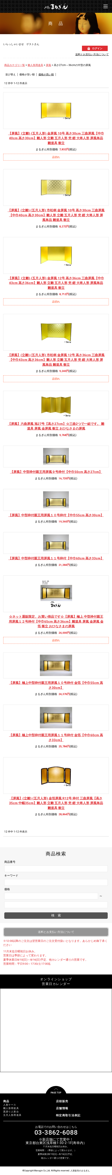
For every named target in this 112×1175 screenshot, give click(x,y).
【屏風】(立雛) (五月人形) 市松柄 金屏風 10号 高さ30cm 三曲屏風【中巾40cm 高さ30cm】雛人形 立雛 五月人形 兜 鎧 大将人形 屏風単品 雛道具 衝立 (56, 215)
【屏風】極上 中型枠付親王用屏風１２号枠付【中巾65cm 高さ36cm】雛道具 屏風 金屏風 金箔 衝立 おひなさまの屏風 (56, 621)
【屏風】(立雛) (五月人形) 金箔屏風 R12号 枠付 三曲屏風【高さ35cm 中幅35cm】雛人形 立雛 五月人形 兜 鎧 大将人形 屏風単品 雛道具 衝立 (56, 803)
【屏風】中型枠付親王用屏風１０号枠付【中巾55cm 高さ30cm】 (56, 515)
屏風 (48, 65)
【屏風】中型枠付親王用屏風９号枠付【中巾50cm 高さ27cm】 (56, 472)
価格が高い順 (46, 74)
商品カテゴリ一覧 (14, 65)
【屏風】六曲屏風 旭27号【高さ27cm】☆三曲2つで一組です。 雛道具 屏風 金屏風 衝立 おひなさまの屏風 (56, 426)
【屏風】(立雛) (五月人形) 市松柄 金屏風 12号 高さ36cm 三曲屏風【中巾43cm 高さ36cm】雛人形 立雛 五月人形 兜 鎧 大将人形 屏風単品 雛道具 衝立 (56, 360)
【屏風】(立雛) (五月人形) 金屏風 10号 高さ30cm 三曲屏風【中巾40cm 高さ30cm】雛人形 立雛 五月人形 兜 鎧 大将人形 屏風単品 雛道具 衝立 (56, 138)
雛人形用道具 (35, 65)
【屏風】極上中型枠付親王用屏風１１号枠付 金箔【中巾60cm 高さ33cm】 (56, 737)
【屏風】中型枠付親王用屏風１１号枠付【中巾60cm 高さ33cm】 (56, 558)
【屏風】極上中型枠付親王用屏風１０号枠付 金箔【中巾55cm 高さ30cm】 (56, 685)
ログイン (97, 48)
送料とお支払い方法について (92, 54)
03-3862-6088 (56, 1132)
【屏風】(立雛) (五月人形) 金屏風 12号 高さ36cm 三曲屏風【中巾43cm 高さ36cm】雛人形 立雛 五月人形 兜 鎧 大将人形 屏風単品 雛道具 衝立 (56, 283)
